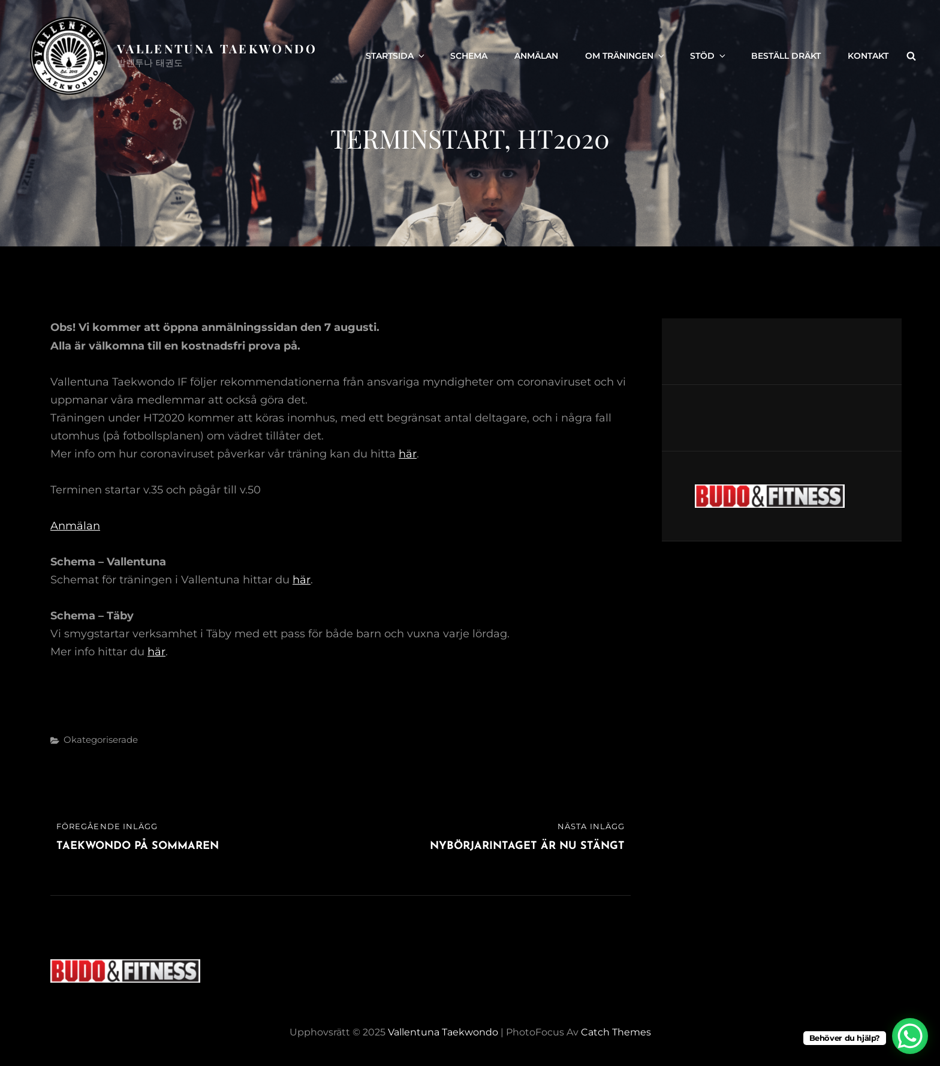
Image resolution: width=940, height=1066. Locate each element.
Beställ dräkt (786, 55)
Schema (468, 55)
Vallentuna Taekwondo (217, 48)
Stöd (708, 55)
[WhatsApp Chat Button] (910, 1036)
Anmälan (536, 55)
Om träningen (625, 55)
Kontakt (868, 55)
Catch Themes (616, 1032)
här (408, 453)
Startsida (396, 55)
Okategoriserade (101, 739)
